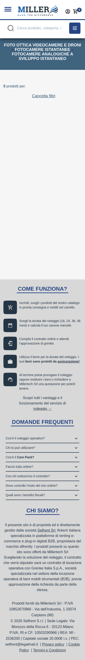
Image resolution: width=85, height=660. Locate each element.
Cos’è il (20, 457)
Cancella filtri (43, 96)
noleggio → (42, 409)
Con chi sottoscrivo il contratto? (28, 476)
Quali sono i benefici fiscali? (25, 495)
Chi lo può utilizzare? (20, 448)
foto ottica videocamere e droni (42, 45)
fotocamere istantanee (42, 49)
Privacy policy (53, 644)
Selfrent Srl (46, 530)
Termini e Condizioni (49, 650)
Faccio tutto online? (19, 466)
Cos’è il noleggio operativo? (25, 438)
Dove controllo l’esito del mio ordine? (32, 485)
